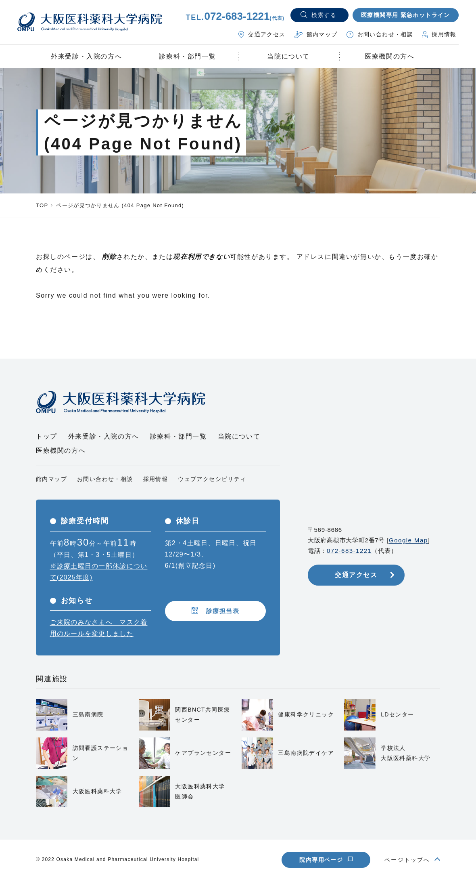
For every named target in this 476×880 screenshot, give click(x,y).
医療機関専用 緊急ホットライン (405, 15)
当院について (239, 436)
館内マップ (51, 479)
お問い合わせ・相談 (105, 479)
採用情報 (155, 479)
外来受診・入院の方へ (103, 436)
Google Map (408, 540)
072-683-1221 (349, 550)
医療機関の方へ (61, 450)
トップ (46, 436)
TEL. (235, 17)
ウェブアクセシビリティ (212, 479)
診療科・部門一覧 (187, 56)
